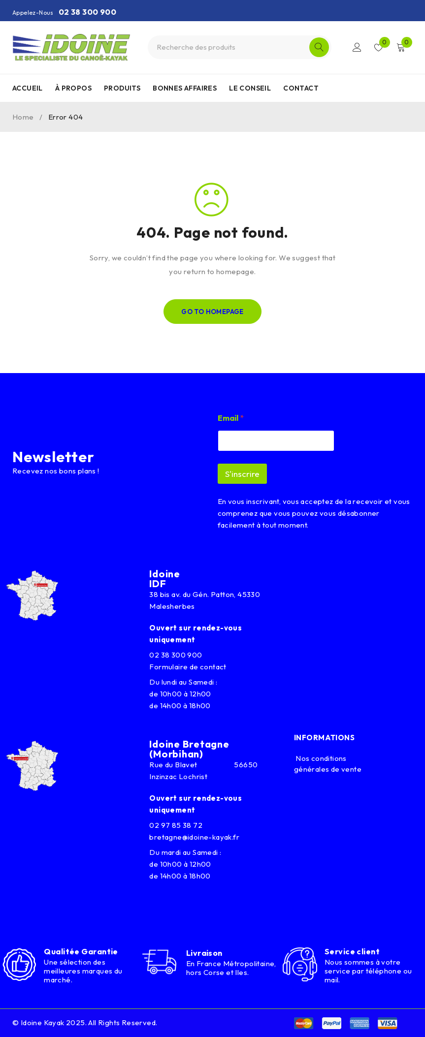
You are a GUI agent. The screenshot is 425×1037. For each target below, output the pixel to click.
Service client (352, 951)
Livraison (204, 953)
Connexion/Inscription (357, 47)
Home (23, 117)
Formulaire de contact (187, 666)
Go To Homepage (212, 311)
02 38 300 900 (87, 11)
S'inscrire (242, 474)
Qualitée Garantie (81, 951)
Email (231, 418)
